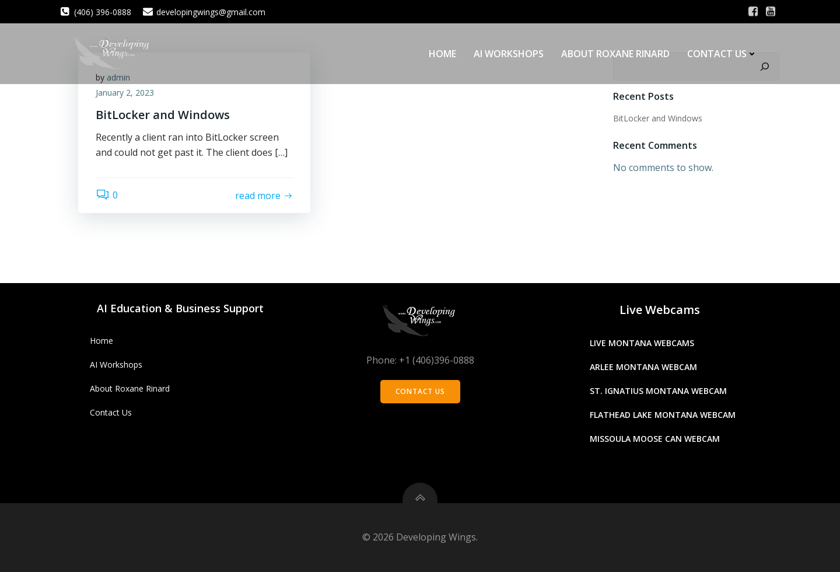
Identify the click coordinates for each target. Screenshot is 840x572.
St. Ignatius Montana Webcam (658, 390)
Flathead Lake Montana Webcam (663, 414)
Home (442, 53)
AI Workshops (509, 53)
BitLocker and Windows (657, 118)
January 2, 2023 (125, 92)
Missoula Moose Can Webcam (655, 438)
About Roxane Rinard (615, 53)
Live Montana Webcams (642, 342)
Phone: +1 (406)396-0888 (420, 360)
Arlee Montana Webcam (643, 366)
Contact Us (722, 53)
